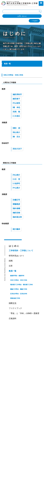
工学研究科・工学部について (21, 251)
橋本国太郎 (17, 217)
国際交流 (12, 303)
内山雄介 (16, 175)
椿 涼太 (16, 137)
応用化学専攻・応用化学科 (18, 294)
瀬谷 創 (16, 128)
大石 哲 (16, 179)
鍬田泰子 (16, 99)
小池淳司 (16, 183)
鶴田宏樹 (16, 213)
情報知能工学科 (15, 298)
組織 (11, 261)
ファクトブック (15, 308)
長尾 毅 (16, 112)
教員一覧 (12, 271)
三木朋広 (16, 116)
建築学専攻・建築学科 (17, 275)
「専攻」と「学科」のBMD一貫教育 (24, 313)
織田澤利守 (17, 94)
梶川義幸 (16, 229)
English (35, 21)
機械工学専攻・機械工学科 (18, 289)
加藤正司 (16, 200)
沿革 (11, 266)
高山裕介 (16, 132)
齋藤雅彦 (16, 204)
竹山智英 (16, 103)
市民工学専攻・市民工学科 (13, 75)
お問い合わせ (22, 16)
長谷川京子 (17, 149)
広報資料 (12, 318)
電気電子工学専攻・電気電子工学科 (21, 284)
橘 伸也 (16, 107)
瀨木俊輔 (16, 208)
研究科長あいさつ (16, 256)
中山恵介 (16, 188)
